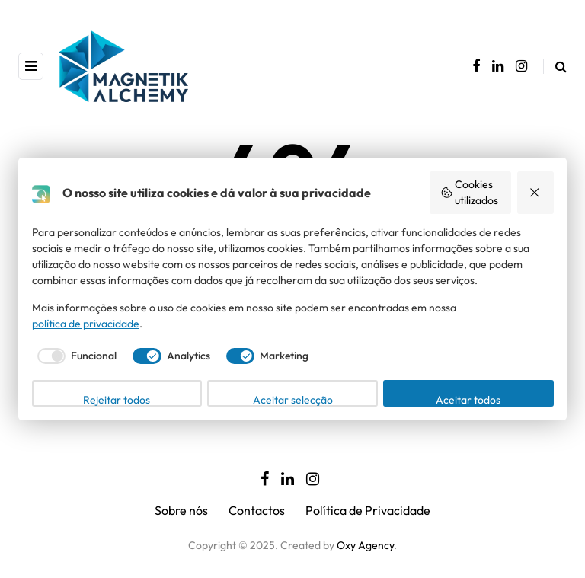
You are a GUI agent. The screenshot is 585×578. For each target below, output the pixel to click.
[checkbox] (74, 356)
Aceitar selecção (293, 400)
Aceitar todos (468, 400)
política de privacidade (85, 324)
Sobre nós (181, 510)
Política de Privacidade (367, 510)
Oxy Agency (365, 545)
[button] (535, 192)
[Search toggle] (555, 66)
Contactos (257, 510)
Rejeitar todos (116, 400)
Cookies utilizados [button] (469, 192)
